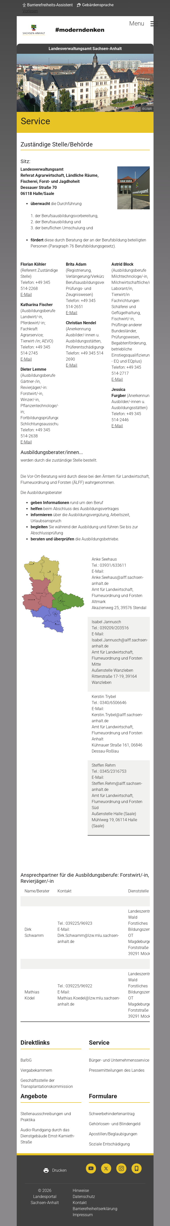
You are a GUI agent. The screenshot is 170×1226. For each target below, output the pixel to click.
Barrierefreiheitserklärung (95, 1208)
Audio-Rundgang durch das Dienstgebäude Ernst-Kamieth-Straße (48, 1136)
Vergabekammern (36, 1070)
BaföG (26, 1060)
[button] (48, 5)
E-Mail (26, 294)
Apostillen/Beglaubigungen (113, 1134)
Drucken (55, 1170)
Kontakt (80, 1202)
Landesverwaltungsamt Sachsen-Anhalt (85, 48)
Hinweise (81, 1190)
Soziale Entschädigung (109, 1144)
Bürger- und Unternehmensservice (119, 1060)
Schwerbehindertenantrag (112, 1113)
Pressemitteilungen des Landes (116, 1070)
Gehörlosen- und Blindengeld (114, 1123)
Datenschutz (84, 1196)
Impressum (83, 1214)
